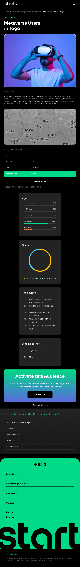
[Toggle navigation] (73, 3)
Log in (9, 512)
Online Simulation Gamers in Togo (18, 423)
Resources (11, 493)
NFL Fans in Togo (12, 441)
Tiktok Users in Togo (13, 435)
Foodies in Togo (11, 429)
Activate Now (40, 181)
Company (11, 503)
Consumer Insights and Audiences (26, 12)
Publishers (11, 474)
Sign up (10, 517)
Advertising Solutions (17, 484)
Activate (40, 394)
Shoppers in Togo (12, 446)
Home (6, 12)
